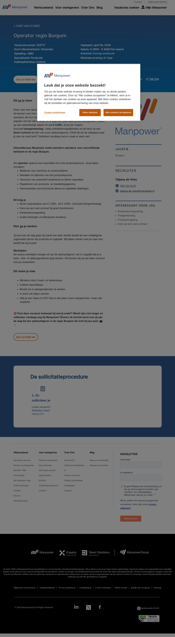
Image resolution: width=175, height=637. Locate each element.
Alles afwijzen (89, 112)
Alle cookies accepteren (118, 112)
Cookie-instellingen (54, 112)
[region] (88, 92)
